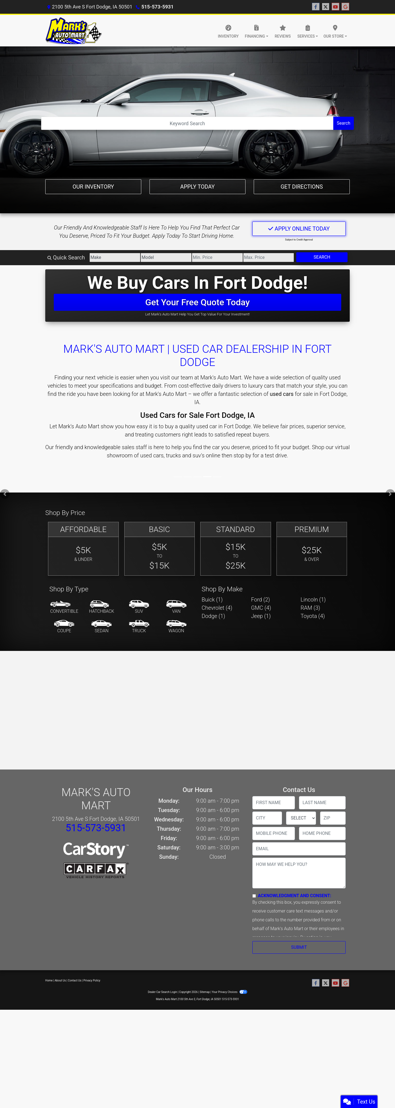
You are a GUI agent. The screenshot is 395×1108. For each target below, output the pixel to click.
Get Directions (302, 186)
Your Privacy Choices (229, 992)
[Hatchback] (101, 607)
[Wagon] (176, 626)
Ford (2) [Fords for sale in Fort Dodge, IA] (260, 599)
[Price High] (268, 257)
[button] (5, 494)
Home (49, 980)
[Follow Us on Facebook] (316, 7)
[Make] (115, 257)
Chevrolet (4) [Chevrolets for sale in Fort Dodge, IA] (217, 608)
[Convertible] (64, 607)
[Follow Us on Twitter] (325, 7)
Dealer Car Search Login (162, 992)
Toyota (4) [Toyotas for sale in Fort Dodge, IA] (313, 616)
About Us (60, 980)
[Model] (166, 257)
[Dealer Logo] (73, 30)
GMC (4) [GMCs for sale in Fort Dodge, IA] (261, 608)
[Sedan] (101, 626)
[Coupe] (64, 626)
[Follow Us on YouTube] (335, 7)
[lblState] (301, 818)
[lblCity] (267, 818)
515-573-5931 (157, 7)
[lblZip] (333, 818)
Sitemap (205, 992)
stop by (242, 455)
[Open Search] (187, 123)
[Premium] (311, 549)
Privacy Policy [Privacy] (91, 980)
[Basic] (159, 549)
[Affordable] (83, 549)
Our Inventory (93, 186)
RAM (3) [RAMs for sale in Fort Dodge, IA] (310, 608)
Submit (299, 947)
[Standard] (235, 549)
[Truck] (139, 626)
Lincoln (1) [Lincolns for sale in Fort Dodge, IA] (313, 599)
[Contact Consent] (254, 896)
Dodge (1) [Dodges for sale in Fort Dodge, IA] (213, 616)
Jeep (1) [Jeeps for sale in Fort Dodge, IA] (261, 616)
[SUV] (139, 607)
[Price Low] (217, 257)
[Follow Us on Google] (345, 7)
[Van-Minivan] (176, 607)
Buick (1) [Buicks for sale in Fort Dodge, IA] (212, 599)
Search (343, 123)
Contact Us (74, 980)
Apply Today (197, 186)
